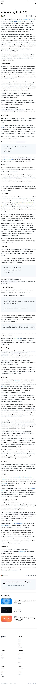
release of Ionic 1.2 (28, 19)
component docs (18, 338)
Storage (2, 660)
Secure (19, 643)
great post (4, 483)
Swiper (2, 127)
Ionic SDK (2, 653)
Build (19, 641)
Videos (19, 662)
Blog (2, 3)
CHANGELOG (21, 551)
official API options (8, 159)
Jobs (2, 672)
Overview (20, 639)
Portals (2, 662)
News (19, 660)
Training (19, 674)
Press (2, 674)
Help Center (20, 668)
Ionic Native (4, 386)
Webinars (20, 658)
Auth (2, 658)
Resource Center (21, 653)
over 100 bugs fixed (16, 21)
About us (2, 668)
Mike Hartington (18, 523)
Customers (3, 670)
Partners (20, 670)
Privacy (15, 683)
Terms (11, 683)
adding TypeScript (5, 525)
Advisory (20, 672)
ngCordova (17, 380)
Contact (2, 676)
